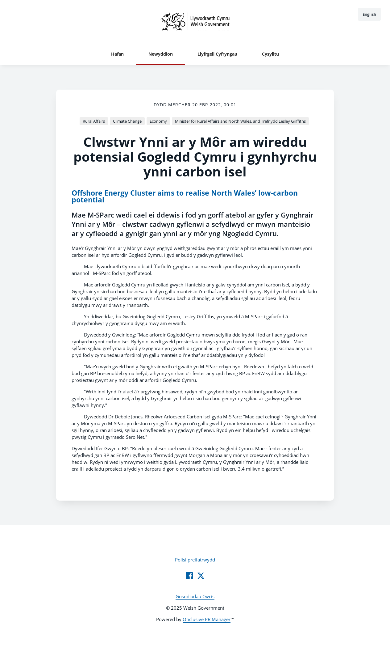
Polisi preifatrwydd (195, 560)
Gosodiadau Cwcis (195, 596)
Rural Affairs (94, 121)
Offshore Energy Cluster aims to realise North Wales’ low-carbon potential (185, 196)
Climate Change (127, 121)
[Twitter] (200, 575)
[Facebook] (189, 575)
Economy (158, 121)
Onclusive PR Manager (206, 619)
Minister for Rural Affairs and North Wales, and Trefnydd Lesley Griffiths (240, 121)
